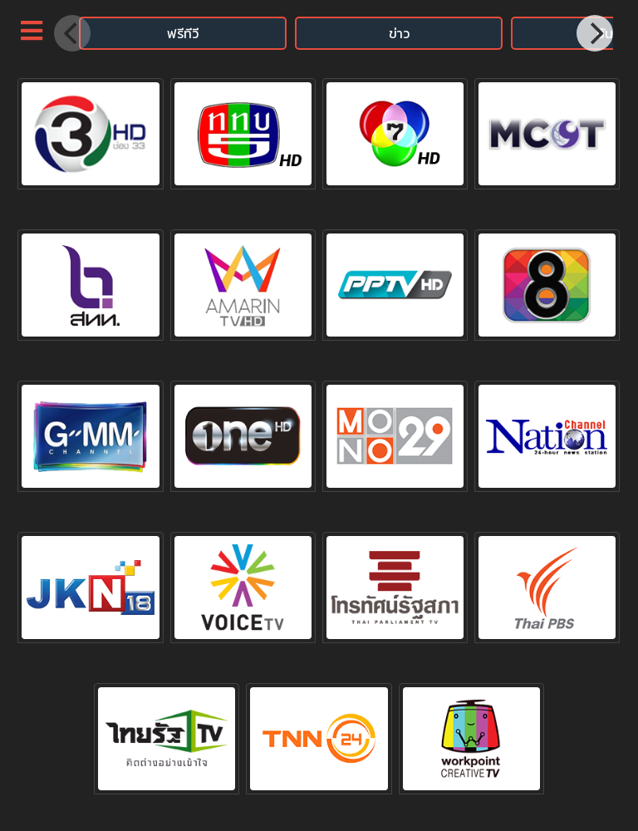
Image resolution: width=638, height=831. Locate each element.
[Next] (595, 33)
